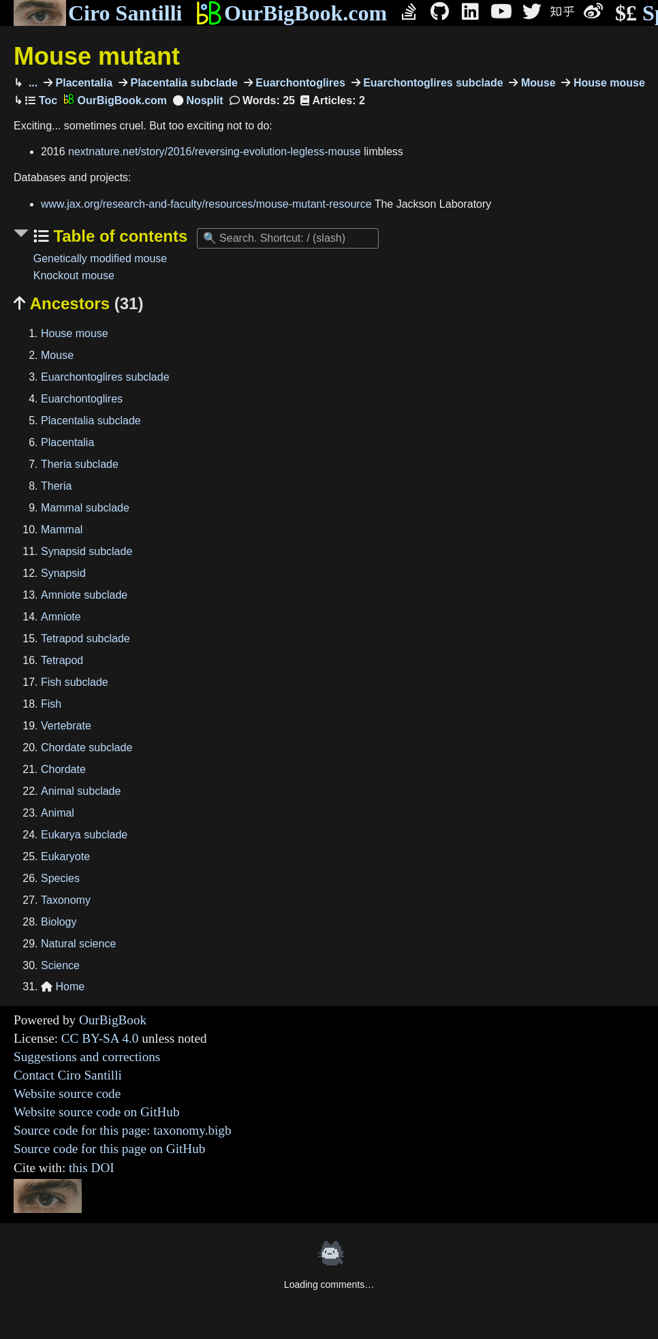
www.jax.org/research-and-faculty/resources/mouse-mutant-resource (206, 204)
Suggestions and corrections (87, 1057)
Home (62, 986)
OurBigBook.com (291, 13)
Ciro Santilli (98, 13)
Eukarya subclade (84, 834)
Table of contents (118, 236)
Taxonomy (66, 900)
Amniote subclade (84, 595)
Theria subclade (80, 464)
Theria (56, 486)
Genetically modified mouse (100, 258)
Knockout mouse (73, 275)
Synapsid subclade (86, 551)
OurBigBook (112, 1020)
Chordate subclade (86, 747)
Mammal (61, 529)
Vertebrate (66, 725)
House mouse (607, 83)
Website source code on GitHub (97, 1112)
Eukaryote (65, 856)
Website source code (67, 1093)
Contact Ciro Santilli (68, 1075)
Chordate (63, 769)
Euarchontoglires (299, 83)
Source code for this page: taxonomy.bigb (123, 1130)
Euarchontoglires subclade (431, 83)
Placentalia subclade (182, 83)
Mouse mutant (97, 56)
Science (60, 965)
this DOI (91, 1168)
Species (60, 878)
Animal (57, 813)
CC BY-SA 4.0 (100, 1038)
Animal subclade (81, 791)
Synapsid (63, 573)
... (31, 83)
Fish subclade (74, 682)
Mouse (536, 83)
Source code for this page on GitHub (109, 1148)
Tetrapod (62, 660)
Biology (58, 922)
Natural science (78, 943)
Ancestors (78, 303)
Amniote (61, 617)
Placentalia (82, 83)
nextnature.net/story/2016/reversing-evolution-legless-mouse (214, 151)
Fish (51, 704)
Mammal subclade (85, 508)
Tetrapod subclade (85, 638)
